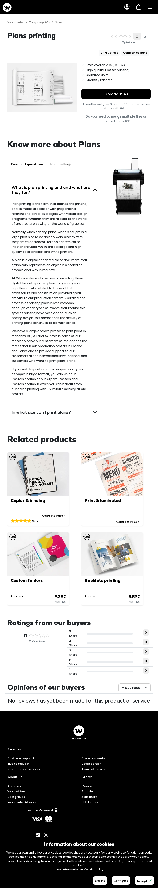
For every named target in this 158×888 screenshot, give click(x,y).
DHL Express (90, 802)
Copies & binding (28, 500)
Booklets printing (103, 580)
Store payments (93, 758)
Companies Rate (135, 53)
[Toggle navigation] (150, 7)
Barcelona (88, 791)
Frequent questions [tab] (27, 164)
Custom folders (27, 580)
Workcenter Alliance (21, 802)
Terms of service (93, 769)
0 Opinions (128, 38)
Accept (144, 880)
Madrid (86, 786)
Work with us (16, 791)
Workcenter (15, 22)
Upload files (116, 94)
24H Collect (109, 53)
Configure (121, 880)
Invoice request (18, 764)
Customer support (20, 758)
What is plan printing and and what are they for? (51, 190)
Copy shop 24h (39, 22)
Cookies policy (93, 869)
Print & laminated (103, 500)
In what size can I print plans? (41, 412)
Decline (100, 880)
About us (14, 786)
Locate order (91, 764)
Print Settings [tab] (61, 164)
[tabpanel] (54, 299)
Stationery (89, 797)
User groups (16, 797)
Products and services (23, 769)
